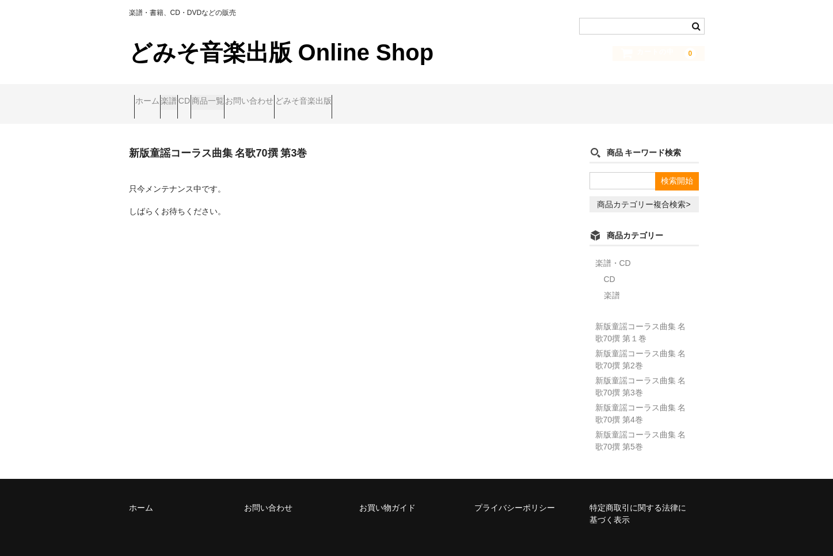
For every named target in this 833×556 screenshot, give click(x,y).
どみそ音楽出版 (419, 96)
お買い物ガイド (387, 492)
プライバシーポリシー (514, 492)
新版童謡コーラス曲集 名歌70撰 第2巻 (640, 344)
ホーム (152, 96)
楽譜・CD (613, 247)
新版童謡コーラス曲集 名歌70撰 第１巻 (640, 316)
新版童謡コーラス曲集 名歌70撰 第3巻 (640, 371)
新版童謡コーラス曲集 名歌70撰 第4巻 (640, 398)
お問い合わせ (343, 96)
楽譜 (196, 96)
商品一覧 (280, 96)
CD (233, 96)
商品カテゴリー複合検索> (643, 188)
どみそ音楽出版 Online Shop (281, 52)
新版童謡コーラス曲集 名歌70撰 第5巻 (640, 425)
